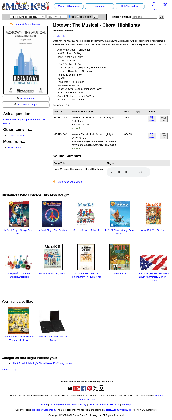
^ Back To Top (9, 369)
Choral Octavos (16, 135)
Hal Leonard (14, 147)
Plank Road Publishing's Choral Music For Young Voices (42, 363)
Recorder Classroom (44, 409)
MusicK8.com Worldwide (117, 409)
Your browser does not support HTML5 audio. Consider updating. (128, 172)
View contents (25, 98)
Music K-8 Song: (135, 17)
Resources (99, 6)
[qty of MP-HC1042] (141, 134)
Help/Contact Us (129, 6)
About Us (115, 404)
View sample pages (25, 104)
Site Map (126, 404)
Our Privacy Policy (98, 404)
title (72, 17)
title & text (84, 17)
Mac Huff (61, 36)
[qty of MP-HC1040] (141, 117)
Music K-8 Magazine (69, 6)
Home (44, 404)
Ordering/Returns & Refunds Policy (68, 404)
